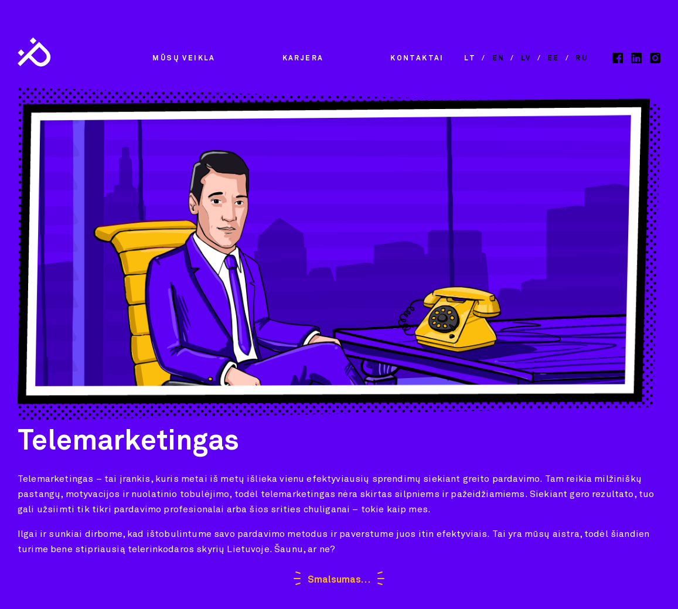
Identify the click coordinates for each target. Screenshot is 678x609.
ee (553, 58)
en (498, 58)
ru (581, 58)
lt (470, 58)
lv (526, 58)
